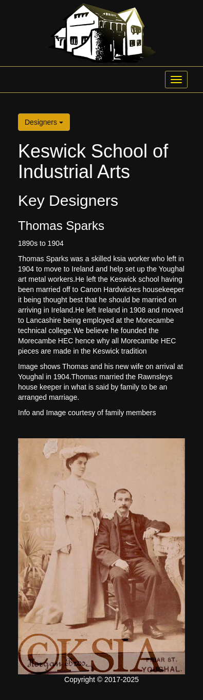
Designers (44, 122)
